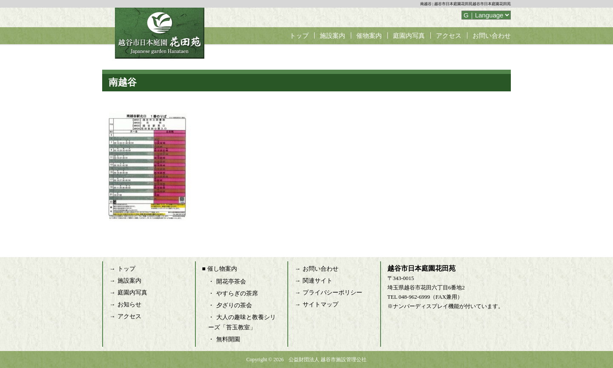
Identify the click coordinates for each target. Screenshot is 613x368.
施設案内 (332, 35)
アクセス (448, 35)
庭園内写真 (409, 35)
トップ (299, 35)
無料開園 (228, 339)
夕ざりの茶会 (234, 305)
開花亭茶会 (231, 281)
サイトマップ (320, 304)
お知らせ (129, 304)
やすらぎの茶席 (237, 293)
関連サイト (317, 280)
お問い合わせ (492, 35)
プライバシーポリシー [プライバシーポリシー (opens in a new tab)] (332, 292)
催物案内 (369, 35)
